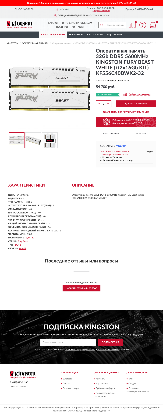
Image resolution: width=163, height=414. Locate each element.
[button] (101, 10)
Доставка (67, 379)
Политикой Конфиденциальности (80, 349)
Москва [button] (121, 146)
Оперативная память (53, 34)
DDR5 (18, 245)
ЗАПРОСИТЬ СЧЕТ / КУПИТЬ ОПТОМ (126, 112)
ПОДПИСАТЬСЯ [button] (110, 342)
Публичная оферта (105, 388)
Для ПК (30, 238)
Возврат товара (71, 388)
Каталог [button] (53, 23)
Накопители (76, 34)
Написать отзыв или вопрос (81, 288)
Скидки (132, 384)
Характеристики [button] (111, 134)
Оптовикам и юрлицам (77, 23)
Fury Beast (23, 241)
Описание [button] (141, 134)
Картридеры (114, 34)
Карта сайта (102, 384)
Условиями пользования (108, 349)
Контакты (78, 27)
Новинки (62, 27)
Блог (130, 379)
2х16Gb (22, 249)
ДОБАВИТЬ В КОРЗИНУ (136, 104)
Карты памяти (95, 34)
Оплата (66, 384)
